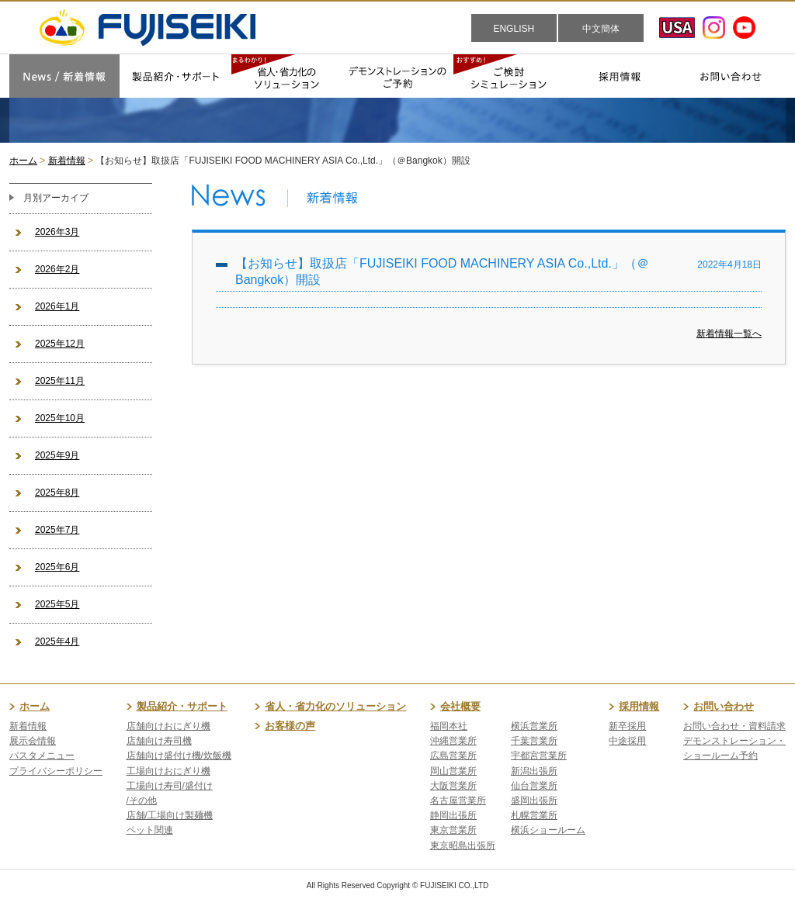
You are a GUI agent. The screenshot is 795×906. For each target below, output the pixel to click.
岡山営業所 (453, 771)
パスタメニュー (42, 755)
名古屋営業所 (458, 800)
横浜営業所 (534, 726)
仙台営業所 (534, 785)
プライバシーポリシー (55, 771)
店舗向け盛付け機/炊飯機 (179, 755)
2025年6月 (57, 567)
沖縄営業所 (453, 740)
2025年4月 (57, 641)
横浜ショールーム (548, 830)
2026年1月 (57, 306)
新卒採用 (627, 726)
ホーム (23, 160)
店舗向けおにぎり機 (168, 726)
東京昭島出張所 (462, 845)
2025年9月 (57, 455)
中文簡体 (601, 28)
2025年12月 (60, 343)
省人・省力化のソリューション (335, 706)
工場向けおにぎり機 (168, 771)
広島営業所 (453, 755)
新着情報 (66, 160)
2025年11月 (60, 380)
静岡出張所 (453, 815)
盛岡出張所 (534, 800)
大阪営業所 (453, 785)
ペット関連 (150, 830)
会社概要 (460, 706)
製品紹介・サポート (182, 706)
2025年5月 (57, 604)
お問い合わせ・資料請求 (734, 726)
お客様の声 (290, 725)
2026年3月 (57, 231)
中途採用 (627, 740)
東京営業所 (453, 830)
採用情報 (639, 706)
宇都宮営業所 (539, 755)
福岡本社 (448, 726)
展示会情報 (32, 740)
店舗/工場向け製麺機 (170, 815)
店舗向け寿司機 (159, 740)
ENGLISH (513, 28)
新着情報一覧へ (729, 333)
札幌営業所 (534, 815)
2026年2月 (57, 269)
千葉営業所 (534, 740)
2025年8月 (57, 492)
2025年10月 (60, 418)
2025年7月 (57, 529)
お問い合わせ (723, 706)
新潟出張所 (534, 771)
